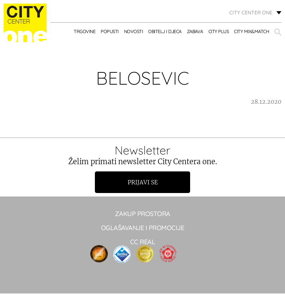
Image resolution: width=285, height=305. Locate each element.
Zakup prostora (142, 214)
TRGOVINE (84, 31)
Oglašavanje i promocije (142, 228)
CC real (142, 242)
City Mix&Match (251, 31)
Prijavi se (143, 182)
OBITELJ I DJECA (164, 31)
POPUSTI (110, 31)
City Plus (218, 31)
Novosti (133, 31)
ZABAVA (195, 31)
